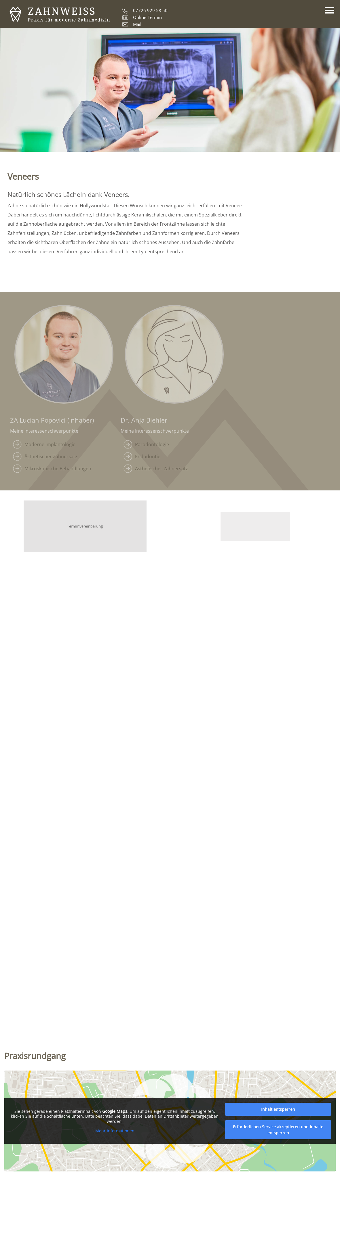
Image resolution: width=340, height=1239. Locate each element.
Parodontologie (152, 444)
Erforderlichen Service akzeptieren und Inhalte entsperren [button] (278, 1130)
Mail (137, 24)
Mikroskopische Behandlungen (57, 468)
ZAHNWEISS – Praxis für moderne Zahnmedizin (60, 14)
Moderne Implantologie (49, 444)
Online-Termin (147, 17)
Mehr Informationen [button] (114, 1130)
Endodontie (147, 456)
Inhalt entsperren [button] (278, 1109)
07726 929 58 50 (150, 10)
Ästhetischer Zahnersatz (50, 456)
